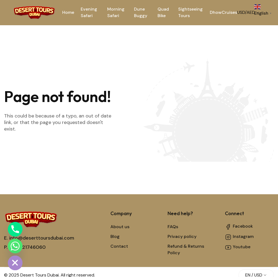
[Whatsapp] (15, 246)
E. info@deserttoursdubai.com (39, 238)
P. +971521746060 (25, 247)
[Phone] (15, 229)
